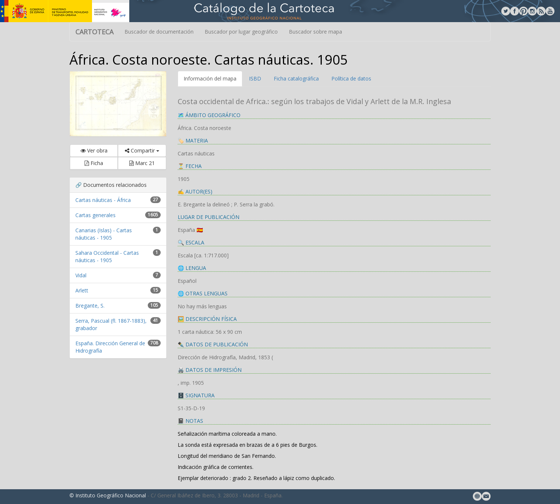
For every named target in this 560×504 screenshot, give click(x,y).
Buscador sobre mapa (315, 31)
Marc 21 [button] (142, 163)
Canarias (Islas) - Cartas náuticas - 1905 (103, 234)
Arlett (81, 290)
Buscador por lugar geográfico (241, 31)
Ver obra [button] (94, 150)
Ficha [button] (94, 163)
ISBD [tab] (255, 78)
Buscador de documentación (159, 31)
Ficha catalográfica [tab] (296, 78)
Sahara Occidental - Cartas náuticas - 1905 (107, 256)
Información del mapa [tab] (210, 78)
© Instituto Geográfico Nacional (107, 495)
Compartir (142, 150)
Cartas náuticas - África (103, 199)
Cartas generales (95, 215)
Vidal (80, 275)
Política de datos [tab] (351, 78)
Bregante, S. (90, 305)
